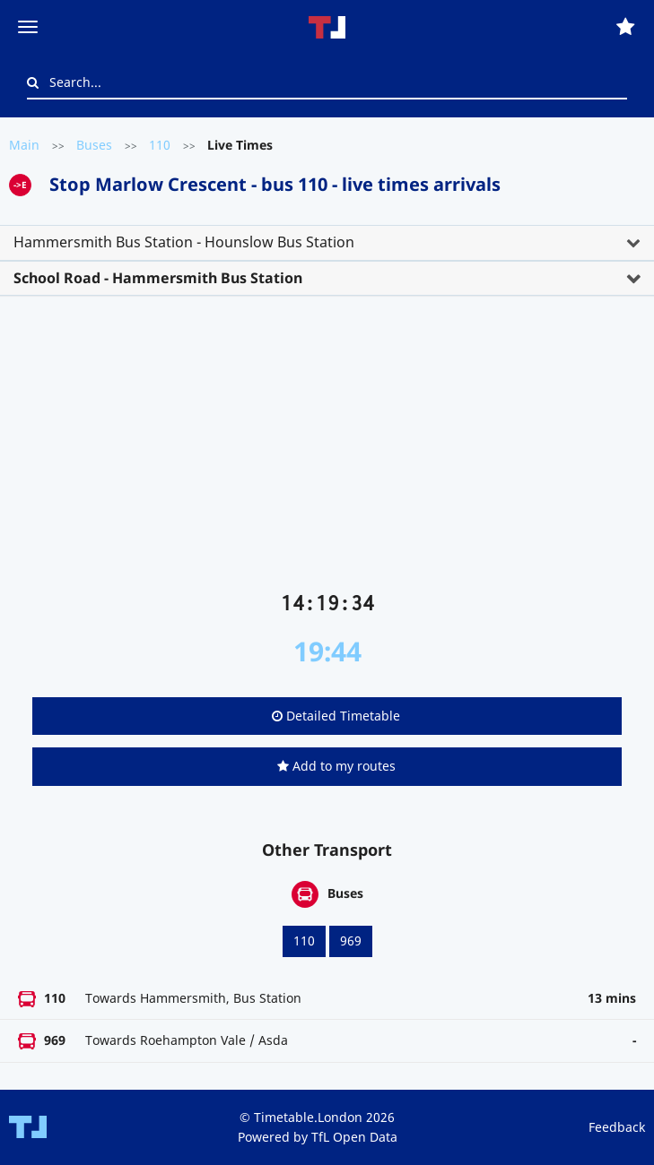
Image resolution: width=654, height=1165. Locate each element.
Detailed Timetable (336, 715)
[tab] (327, 243)
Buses (94, 144)
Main (24, 144)
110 (159, 144)
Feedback (617, 1126)
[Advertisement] (327, 450)
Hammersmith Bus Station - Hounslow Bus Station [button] (183, 242)
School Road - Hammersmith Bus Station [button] (157, 278)
